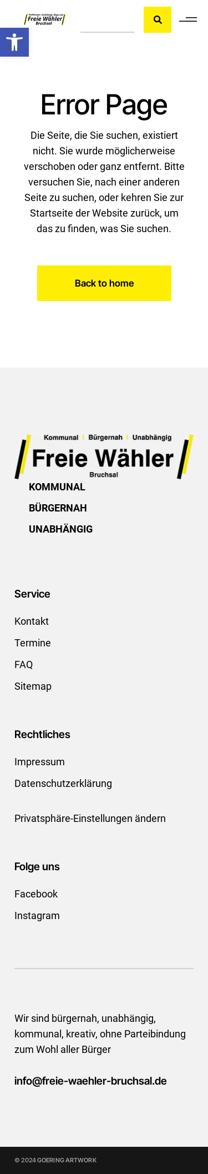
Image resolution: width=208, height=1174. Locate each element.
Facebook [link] (36, 894)
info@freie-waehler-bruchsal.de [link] (90, 1081)
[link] (14, 42)
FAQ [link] (23, 664)
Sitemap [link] (33, 686)
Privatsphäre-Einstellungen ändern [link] (90, 818)
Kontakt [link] (31, 621)
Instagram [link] (37, 915)
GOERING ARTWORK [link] (67, 1160)
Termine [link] (32, 643)
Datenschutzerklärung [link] (63, 783)
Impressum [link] (39, 761)
